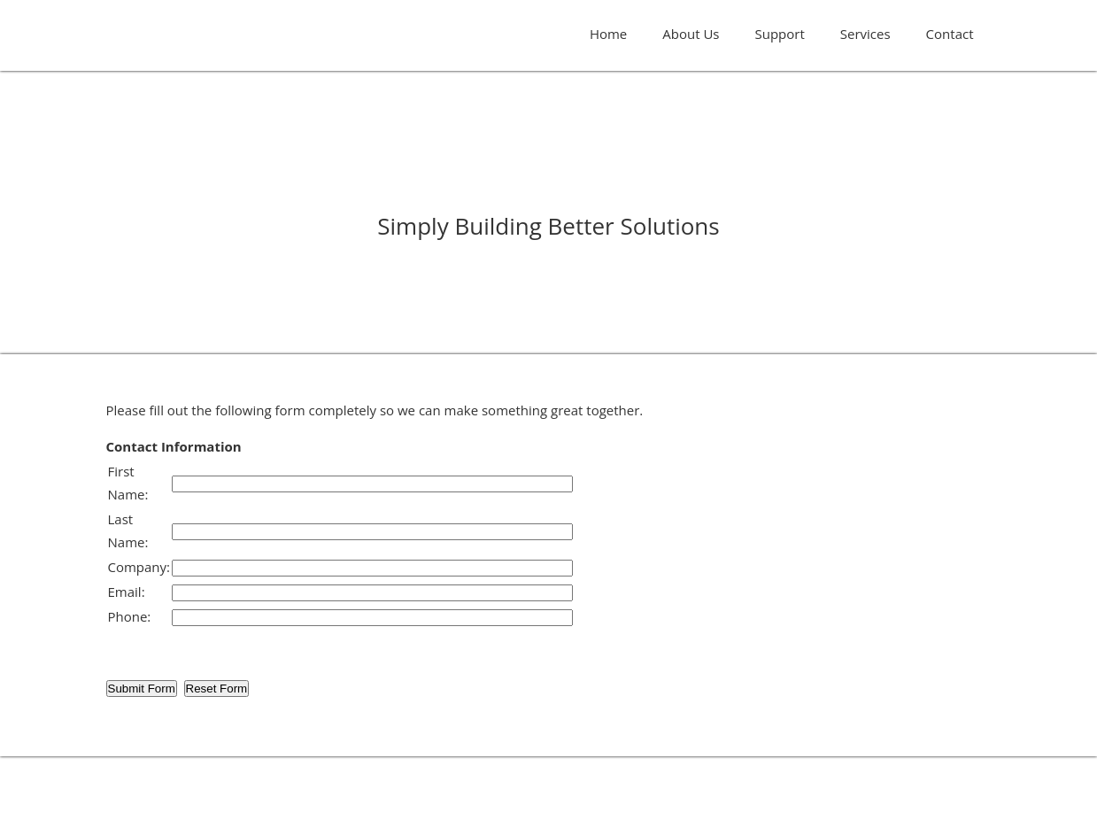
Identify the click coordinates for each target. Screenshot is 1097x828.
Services (865, 34)
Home (608, 34)
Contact (950, 34)
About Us (690, 34)
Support (780, 34)
